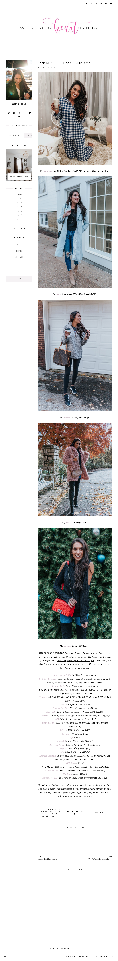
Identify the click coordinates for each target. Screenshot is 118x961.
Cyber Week (54, 812)
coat (59, 294)
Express (63, 748)
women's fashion (50, 816)
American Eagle (56, 745)
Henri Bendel (48, 723)
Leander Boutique (47, 756)
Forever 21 (45, 715)
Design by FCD (108, 956)
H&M (56, 719)
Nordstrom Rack (49, 778)
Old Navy (70, 763)
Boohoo (65, 734)
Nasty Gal (61, 741)
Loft (61, 752)
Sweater (68, 646)
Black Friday (46, 809)
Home (5, 956)
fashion (44, 814)
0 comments (100, 813)
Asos (62, 704)
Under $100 (54, 814)
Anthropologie (58, 686)
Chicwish (43, 697)
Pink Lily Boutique (47, 679)
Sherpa (67, 417)
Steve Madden (51, 770)
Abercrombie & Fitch (63, 675)
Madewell (50, 712)
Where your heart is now (87, 956)
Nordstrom (68, 774)
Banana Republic (61, 708)
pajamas (48, 171)
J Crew (63, 730)
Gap (71, 737)
